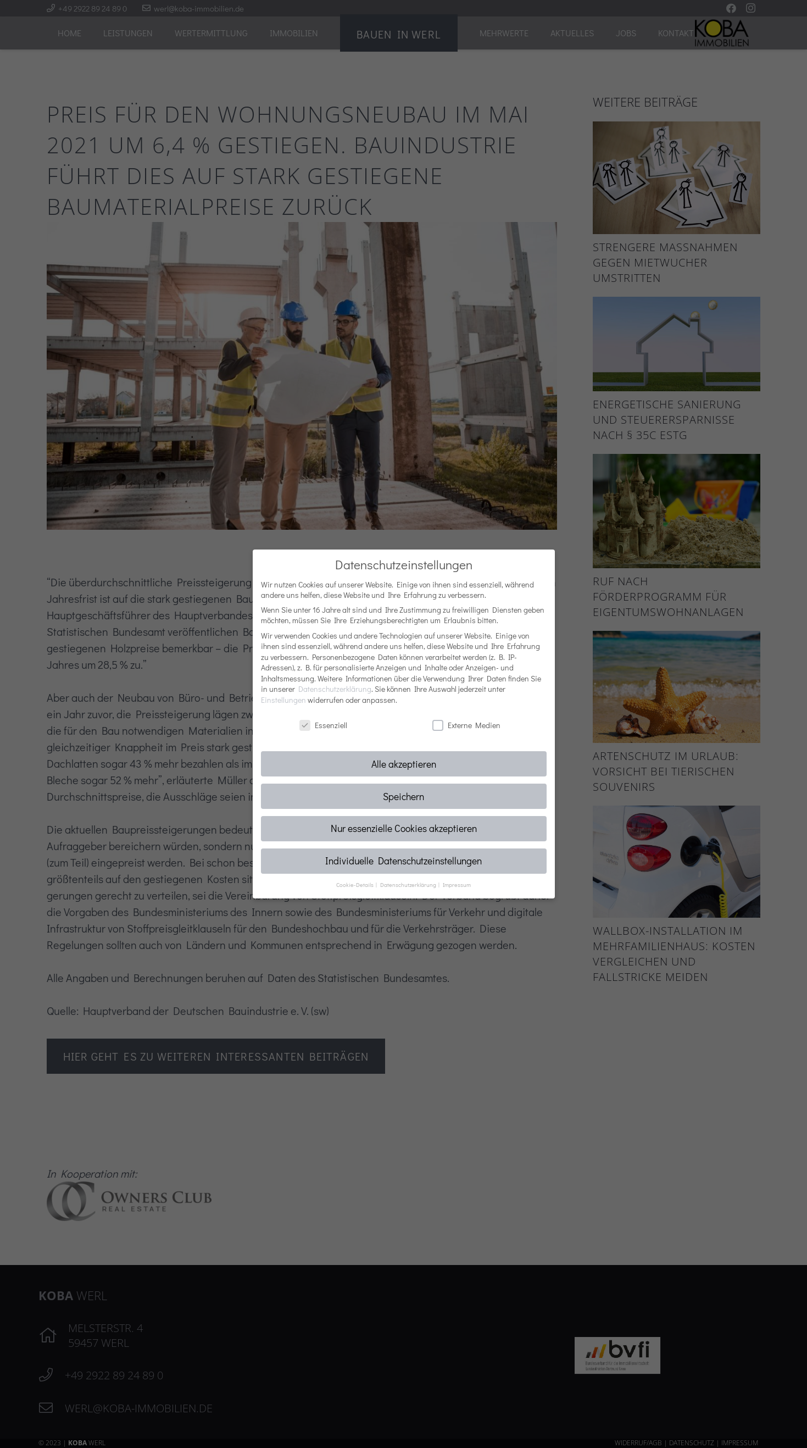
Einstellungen (283, 700)
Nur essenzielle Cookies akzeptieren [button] (404, 828)
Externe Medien (466, 725)
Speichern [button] (403, 796)
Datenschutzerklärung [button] (408, 885)
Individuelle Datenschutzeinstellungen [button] (403, 861)
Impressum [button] (457, 885)
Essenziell (323, 725)
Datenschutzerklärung (334, 689)
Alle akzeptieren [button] (403, 764)
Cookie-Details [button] (355, 885)
